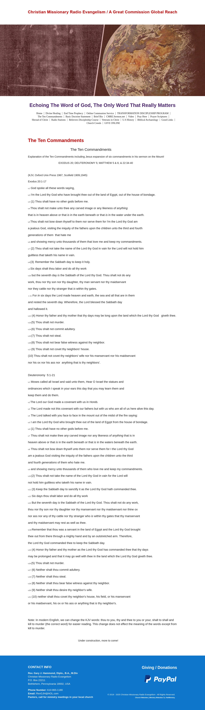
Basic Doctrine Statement (78, 116)
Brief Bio (98, 116)
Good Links (167, 120)
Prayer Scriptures (158, 116)
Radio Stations (58, 120)
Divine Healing (53, 113)
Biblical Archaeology (147, 120)
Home (39, 113)
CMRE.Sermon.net (115, 116)
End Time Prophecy (73, 113)
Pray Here (142, 116)
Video (131, 116)
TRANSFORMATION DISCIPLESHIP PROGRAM (143, 113)
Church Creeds (94, 123)
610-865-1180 (55, 690)
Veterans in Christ (110, 120)
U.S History (128, 120)
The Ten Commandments (50, 116)
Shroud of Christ (40, 120)
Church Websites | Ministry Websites (149, 698)
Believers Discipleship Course (83, 120)
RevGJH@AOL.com (47, 693)
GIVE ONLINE (112, 123)
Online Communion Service (100, 113)
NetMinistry (170, 698)
